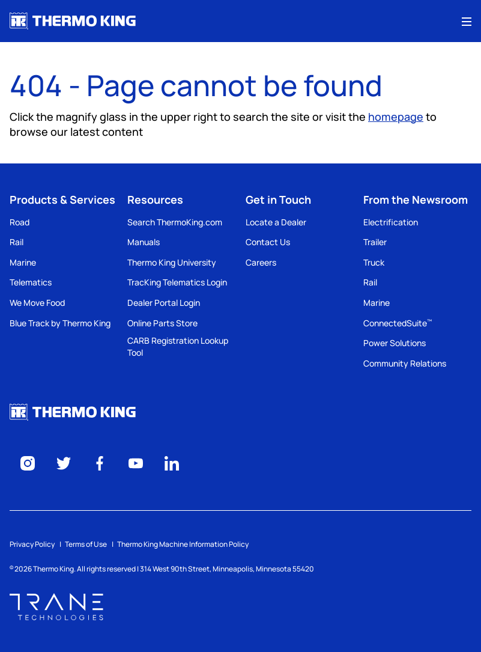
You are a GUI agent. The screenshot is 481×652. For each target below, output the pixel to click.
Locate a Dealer (276, 222)
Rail (16, 242)
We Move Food (37, 302)
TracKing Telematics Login (177, 282)
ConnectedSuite (397, 323)
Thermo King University (171, 262)
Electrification (390, 222)
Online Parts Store (162, 323)
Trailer (375, 242)
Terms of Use (86, 544)
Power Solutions (394, 343)
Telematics (31, 282)
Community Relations (404, 363)
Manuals (143, 242)
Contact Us (268, 242)
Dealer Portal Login (163, 302)
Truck (373, 262)
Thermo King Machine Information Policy (183, 544)
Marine (23, 262)
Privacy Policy (32, 544)
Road (19, 222)
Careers (261, 262)
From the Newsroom (415, 199)
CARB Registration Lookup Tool (177, 346)
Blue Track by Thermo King (60, 323)
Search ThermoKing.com (174, 222)
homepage (395, 116)
